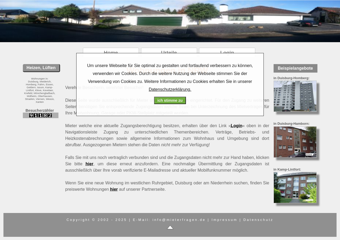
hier (89, 164)
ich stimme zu (169, 100)
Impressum (224, 220)
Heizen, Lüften (41, 67)
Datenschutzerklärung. (170, 89)
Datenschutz (258, 220)
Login (237, 125)
